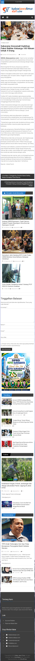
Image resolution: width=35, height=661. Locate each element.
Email (3, 331)
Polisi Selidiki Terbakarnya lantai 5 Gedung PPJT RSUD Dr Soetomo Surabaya (17, 285)
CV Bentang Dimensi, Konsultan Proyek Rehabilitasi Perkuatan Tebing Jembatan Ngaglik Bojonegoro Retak (19, 183)
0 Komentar (22, 54)
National (3, 37)
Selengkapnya (6, 497)
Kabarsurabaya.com (14, 637)
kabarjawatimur (17, 227)
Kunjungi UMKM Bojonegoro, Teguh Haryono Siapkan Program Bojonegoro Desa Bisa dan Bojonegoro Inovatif (15, 223)
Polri (15, 479)
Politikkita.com (13, 643)
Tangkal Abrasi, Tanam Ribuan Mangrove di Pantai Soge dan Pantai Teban (23, 422)
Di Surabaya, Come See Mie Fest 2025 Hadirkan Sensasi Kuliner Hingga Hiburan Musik (22, 504)
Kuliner (4, 479)
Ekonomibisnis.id (13, 646)
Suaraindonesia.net (14, 640)
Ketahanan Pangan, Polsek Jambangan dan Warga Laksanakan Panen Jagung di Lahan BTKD (17, 486)
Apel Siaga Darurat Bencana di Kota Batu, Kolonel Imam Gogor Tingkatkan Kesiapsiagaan (23, 444)
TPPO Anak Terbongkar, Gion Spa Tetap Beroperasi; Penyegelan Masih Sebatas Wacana (15, 546)
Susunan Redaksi (10, 620)
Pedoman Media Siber (11, 623)
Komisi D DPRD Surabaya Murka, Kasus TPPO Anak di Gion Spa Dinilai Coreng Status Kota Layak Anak (23, 402)
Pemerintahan (6, 539)
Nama (3, 324)
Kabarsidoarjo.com (14, 635)
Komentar (4, 307)
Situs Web (3, 337)
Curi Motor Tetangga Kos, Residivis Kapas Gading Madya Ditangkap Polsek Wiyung (16, 176)
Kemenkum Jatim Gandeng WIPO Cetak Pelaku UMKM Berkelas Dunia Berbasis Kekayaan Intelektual (16, 257)
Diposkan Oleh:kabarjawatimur (9, 54)
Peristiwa (13, 539)
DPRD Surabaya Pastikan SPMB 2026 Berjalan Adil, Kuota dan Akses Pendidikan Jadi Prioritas (23, 579)
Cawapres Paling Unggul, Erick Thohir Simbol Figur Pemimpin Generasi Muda (21, 433)
